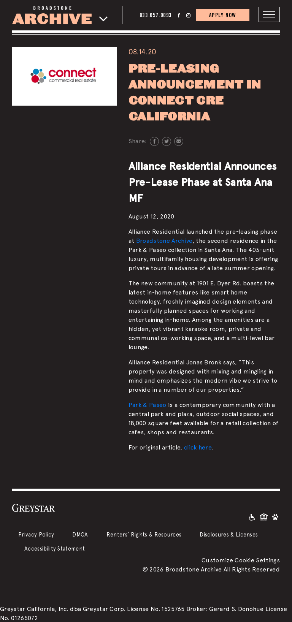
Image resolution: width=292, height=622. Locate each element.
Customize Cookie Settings (241, 559)
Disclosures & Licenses (229, 534)
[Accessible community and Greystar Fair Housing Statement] (252, 516)
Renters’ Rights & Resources (144, 534)
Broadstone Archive (164, 240)
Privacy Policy (36, 534)
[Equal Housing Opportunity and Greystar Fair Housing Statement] (264, 516)
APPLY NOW (222, 15)
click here (197, 447)
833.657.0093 (156, 15)
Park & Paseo (148, 404)
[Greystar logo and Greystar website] (33, 507)
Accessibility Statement (54, 548)
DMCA (80, 534)
